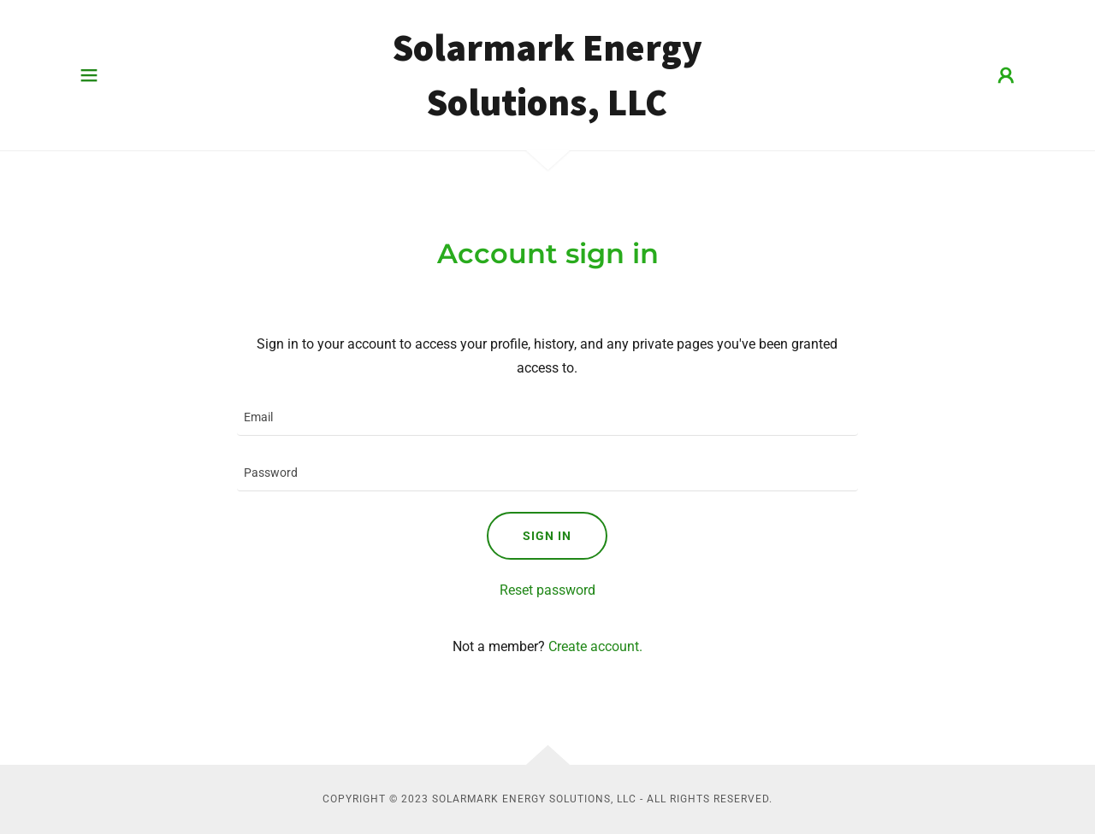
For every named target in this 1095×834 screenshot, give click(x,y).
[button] (89, 75)
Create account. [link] (595, 646)
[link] (548, 111)
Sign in (547, 536)
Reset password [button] (547, 590)
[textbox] (547, 418)
